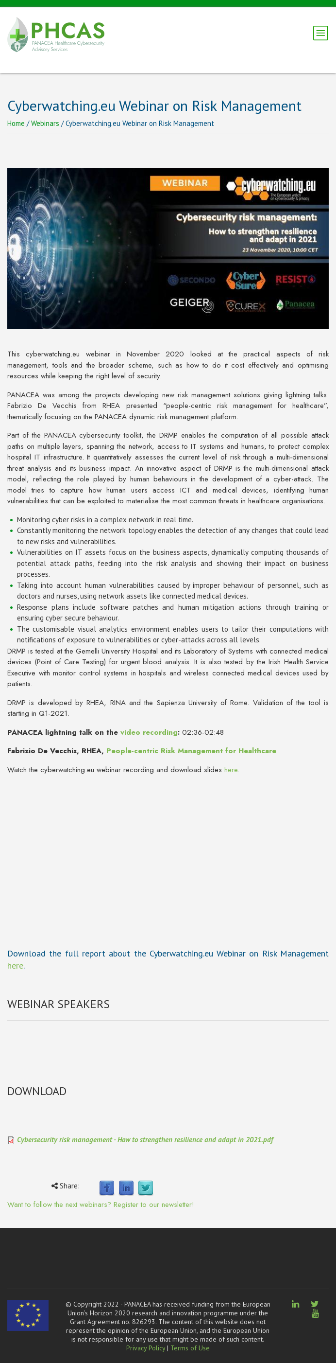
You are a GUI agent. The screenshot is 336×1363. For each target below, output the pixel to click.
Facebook (107, 1188)
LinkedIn (126, 1188)
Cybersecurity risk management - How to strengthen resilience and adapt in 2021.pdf (145, 1139)
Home (16, 123)
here (230, 769)
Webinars (45, 123)
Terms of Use (190, 1348)
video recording (149, 732)
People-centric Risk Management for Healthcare (191, 750)
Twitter (145, 1188)
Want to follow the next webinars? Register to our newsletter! (100, 1204)
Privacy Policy (145, 1348)
